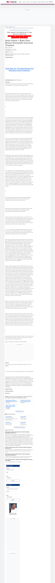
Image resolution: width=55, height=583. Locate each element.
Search (13, 480)
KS (13, 26)
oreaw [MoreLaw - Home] (12, 2)
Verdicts (10, 26)
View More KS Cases (19, 411)
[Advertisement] (28, 18)
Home (6, 26)
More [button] (48, 1)
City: (7, 472)
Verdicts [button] (20, 1)
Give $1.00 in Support (11, 36)
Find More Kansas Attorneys (19, 427)
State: (7, 476)
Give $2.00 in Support (19, 36)
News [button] (28, 1)
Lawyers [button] (24, 1)
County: (7, 491)
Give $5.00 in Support (27, 36)
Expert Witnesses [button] (42, 1)
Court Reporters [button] (34, 1)
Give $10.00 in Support (15, 37)
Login (51, 1)
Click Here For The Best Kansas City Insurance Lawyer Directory (19, 69)
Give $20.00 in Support (23, 37)
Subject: (7, 468)
